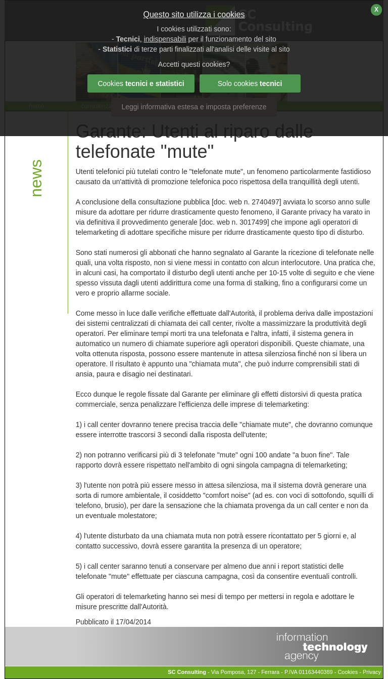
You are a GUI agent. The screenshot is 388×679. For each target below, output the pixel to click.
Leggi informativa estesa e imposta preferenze (193, 107)
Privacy (372, 672)
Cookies (347, 672)
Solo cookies (250, 83)
